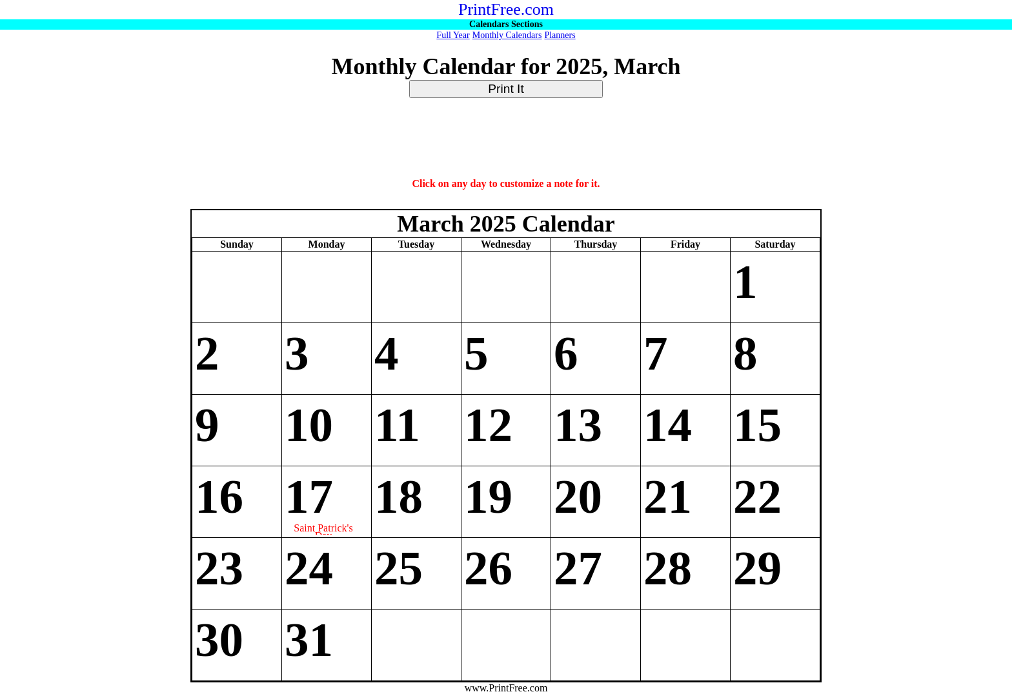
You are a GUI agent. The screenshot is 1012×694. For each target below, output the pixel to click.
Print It (505, 88)
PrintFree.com (506, 9)
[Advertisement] (506, 139)
